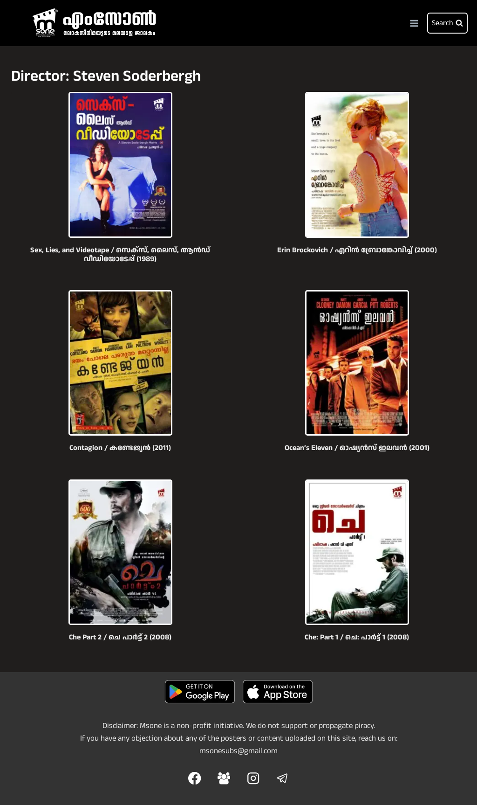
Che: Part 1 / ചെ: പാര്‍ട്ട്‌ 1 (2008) (357, 637)
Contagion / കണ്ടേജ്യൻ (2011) (120, 448)
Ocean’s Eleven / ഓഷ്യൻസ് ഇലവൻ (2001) (357, 448)
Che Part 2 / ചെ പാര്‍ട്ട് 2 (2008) (120, 637)
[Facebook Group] (224, 778)
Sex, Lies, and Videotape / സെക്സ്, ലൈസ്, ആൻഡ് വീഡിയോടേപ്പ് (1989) (120, 254)
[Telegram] (282, 778)
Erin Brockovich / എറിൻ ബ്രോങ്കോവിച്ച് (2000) (357, 250)
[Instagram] (253, 778)
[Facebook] (194, 778)
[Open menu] (413, 23)
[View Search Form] (447, 23)
